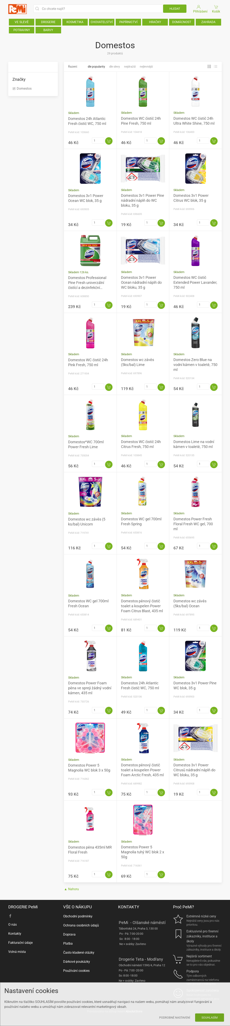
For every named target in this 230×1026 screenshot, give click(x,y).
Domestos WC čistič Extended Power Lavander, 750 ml (195, 282)
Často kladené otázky (78, 952)
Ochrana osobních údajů (81, 925)
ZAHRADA (208, 22)
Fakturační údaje (20, 943)
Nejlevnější (146, 66)
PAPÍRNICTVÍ (128, 22)
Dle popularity (96, 66)
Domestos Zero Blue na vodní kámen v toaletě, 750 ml (195, 365)
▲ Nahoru (71, 889)
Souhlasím (210, 1017)
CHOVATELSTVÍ (102, 22)
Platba (68, 943)
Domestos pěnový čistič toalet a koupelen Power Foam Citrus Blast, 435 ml (142, 606)
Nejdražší (130, 66)
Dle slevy (114, 66)
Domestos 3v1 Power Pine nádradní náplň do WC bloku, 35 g (142, 200)
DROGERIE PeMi (23, 906)
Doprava (69, 934)
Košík (216, 8)
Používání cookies (76, 971)
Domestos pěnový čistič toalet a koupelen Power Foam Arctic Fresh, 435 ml (142, 770)
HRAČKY (155, 22)
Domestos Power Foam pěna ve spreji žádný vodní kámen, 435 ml (89, 688)
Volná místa (17, 952)
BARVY (48, 30)
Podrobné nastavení (174, 1017)
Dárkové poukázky (76, 962)
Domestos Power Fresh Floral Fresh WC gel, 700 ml (193, 524)
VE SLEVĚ (22, 22)
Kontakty (14, 934)
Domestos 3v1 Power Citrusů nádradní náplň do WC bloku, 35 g (194, 770)
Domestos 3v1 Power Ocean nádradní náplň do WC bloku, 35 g (141, 282)
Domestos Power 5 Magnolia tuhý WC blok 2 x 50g (142, 852)
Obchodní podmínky (77, 916)
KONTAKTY (128, 906)
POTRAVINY (21, 30)
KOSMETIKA (74, 22)
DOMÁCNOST (181, 22)
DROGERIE (48, 22)
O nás (12, 924)
